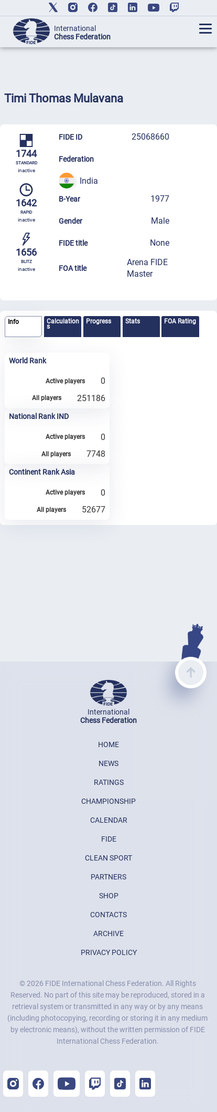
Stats (132, 321)
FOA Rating (180, 321)
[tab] (23, 327)
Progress (98, 321)
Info (13, 322)
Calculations (63, 324)
